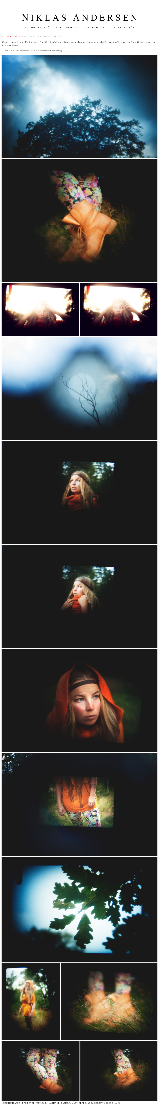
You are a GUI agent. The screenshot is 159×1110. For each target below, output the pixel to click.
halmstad (54, 1103)
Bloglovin (69, 27)
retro (82, 1103)
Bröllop (51, 27)
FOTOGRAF (33, 27)
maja (74, 1103)
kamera (65, 1103)
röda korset (95, 1103)
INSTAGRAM (90, 27)
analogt (41, 1103)
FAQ (104, 27)
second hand (112, 1103)
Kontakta (118, 27)
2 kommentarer (11, 37)
